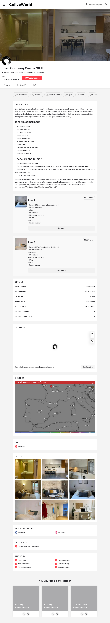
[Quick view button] (24, 614)
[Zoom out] (92, 336)
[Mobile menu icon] (4, 4)
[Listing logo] (6, 60)
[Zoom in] (92, 333)
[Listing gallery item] (28, 469)
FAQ (34, 85)
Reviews (21, 85)
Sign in (91, 4)
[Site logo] (21, 5)
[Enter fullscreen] (92, 341)
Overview (6, 85)
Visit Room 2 (61, 270)
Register (99, 4)
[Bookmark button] (28, 614)
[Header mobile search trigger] (106, 4)
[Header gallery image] (27, 35)
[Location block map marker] (55, 346)
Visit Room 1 (61, 228)
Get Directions (88, 367)
